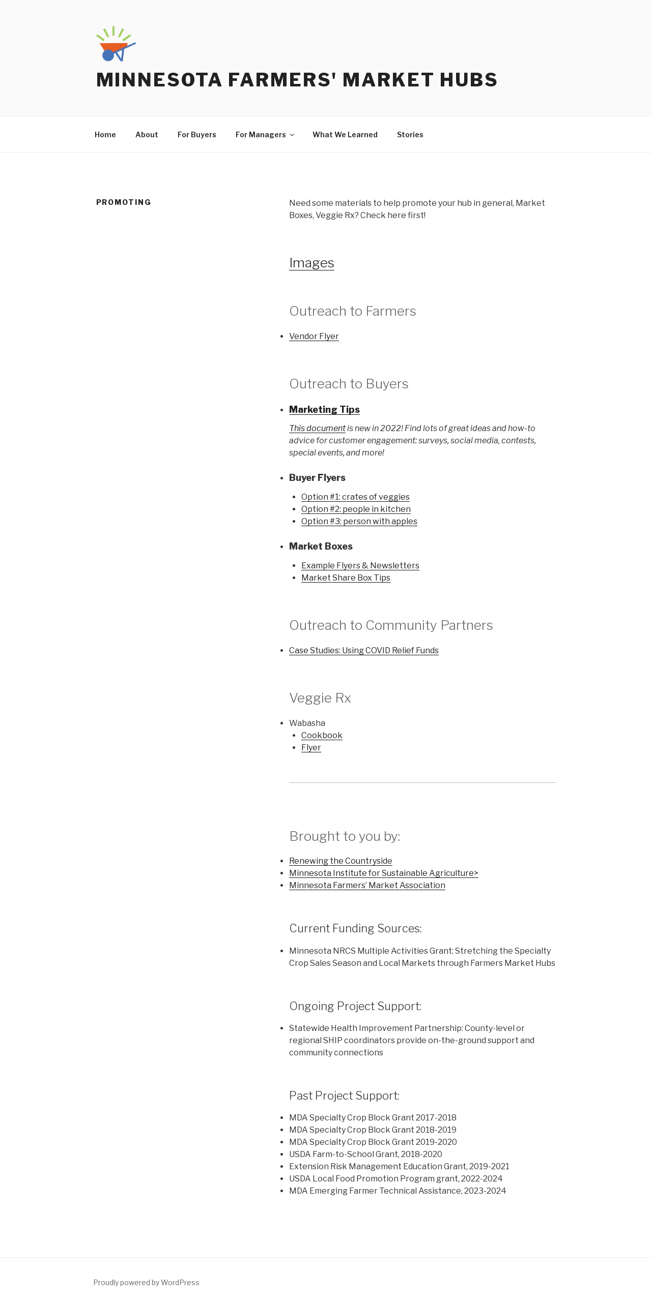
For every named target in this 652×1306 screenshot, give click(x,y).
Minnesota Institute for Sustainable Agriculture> (383, 873)
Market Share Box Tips (345, 578)
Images (311, 262)
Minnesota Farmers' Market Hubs (297, 80)
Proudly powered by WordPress (146, 1282)
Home (105, 134)
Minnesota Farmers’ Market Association (367, 885)
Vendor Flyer (314, 336)
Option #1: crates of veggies (355, 497)
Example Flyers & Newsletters (360, 565)
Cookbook (322, 735)
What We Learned (345, 134)
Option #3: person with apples (359, 521)
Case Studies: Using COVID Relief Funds (364, 650)
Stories (410, 134)
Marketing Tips (324, 409)
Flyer (311, 747)
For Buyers (197, 134)
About (146, 134)
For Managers (266, 134)
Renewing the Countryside (340, 861)
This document (317, 428)
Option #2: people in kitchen (356, 509)
